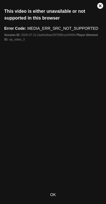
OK (53, 194)
